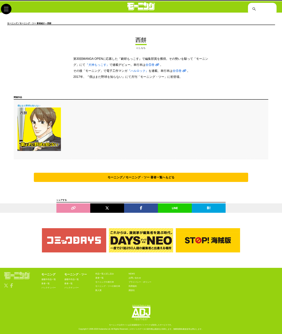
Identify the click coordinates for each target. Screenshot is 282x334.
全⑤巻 (153, 64)
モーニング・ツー (75, 274)
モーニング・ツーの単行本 (107, 286)
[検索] (261, 9)
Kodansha (103, 329)
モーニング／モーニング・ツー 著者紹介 (26, 23)
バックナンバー (48, 287)
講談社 (132, 290)
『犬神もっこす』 (97, 64)
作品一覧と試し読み (104, 274)
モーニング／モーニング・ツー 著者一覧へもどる (141, 177)
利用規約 (133, 286)
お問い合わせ (135, 278)
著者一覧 (45, 283)
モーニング (48, 274)
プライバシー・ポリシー (140, 282)
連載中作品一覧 (48, 279)
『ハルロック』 (138, 70)
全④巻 (180, 70)
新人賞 (98, 290)
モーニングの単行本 (104, 282)
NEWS (132, 274)
